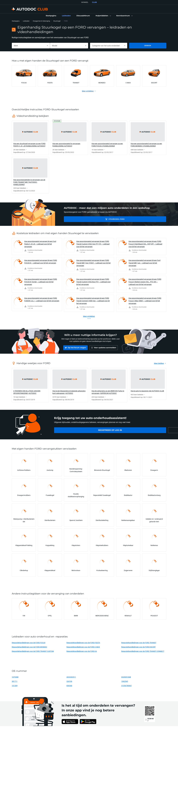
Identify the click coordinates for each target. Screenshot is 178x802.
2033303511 (71, 677)
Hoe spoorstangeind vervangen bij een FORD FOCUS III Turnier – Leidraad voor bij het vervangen (40, 282)
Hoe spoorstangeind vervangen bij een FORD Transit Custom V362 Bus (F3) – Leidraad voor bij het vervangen (93, 282)
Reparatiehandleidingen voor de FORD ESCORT (138, 647)
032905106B (126, 677)
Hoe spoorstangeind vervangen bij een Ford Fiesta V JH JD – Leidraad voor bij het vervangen (40, 244)
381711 (14, 681)
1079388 (15, 677)
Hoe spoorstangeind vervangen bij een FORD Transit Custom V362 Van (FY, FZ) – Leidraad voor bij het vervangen (93, 244)
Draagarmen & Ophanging (41, 21)
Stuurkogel (57, 21)
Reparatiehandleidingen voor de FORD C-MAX (83, 647)
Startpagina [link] (16, 21)
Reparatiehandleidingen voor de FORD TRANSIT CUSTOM (33, 651)
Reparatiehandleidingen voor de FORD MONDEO (29, 647)
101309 (14, 685)
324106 (69, 681)
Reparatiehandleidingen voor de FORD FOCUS (28, 642)
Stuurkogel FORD (81, 219)
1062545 (124, 681)
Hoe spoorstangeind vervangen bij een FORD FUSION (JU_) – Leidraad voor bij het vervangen (41, 299)
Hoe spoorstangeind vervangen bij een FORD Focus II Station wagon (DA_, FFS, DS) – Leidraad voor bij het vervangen (145, 282)
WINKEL (84, 2)
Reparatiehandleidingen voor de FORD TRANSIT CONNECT (142, 651)
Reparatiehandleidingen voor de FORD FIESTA (83, 642)
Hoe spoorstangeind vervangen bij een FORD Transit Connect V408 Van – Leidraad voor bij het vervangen (93, 300)
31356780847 (126, 685)
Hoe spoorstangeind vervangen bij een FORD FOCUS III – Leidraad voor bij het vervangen (40, 261)
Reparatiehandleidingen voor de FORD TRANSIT (138, 642)
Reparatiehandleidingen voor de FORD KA (81, 651)
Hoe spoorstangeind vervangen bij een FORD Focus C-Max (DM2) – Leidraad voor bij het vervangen (145, 300)
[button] (103, 15)
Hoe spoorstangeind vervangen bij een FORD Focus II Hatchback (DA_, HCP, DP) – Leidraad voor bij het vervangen (145, 244)
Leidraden (26, 21)
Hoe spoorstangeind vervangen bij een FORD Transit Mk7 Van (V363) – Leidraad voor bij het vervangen (93, 263)
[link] (51, 15)
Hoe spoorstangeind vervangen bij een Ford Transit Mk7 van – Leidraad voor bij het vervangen (144, 263)
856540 (69, 685)
